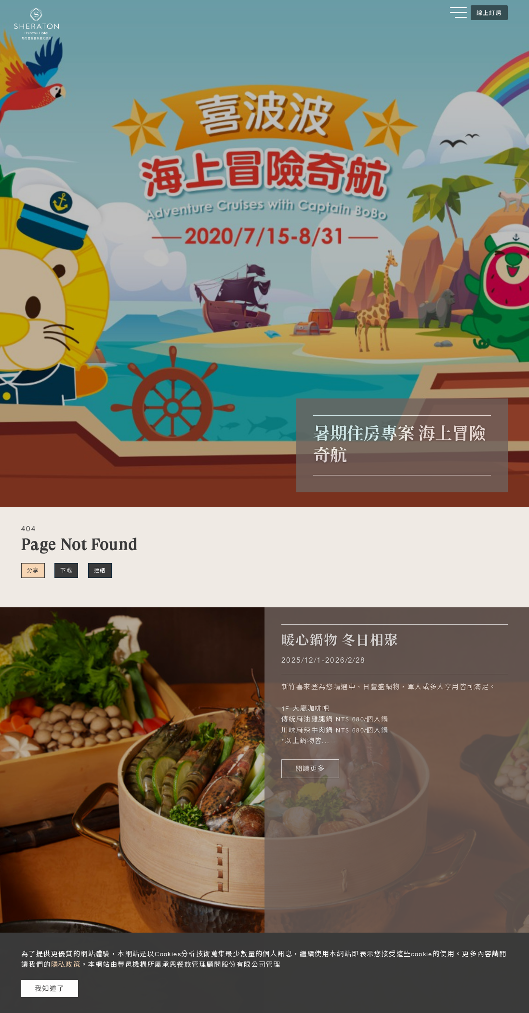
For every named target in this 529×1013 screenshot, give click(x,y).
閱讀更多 (310, 768)
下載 (66, 570)
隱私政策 (66, 964)
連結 (100, 570)
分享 (33, 570)
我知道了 (50, 988)
